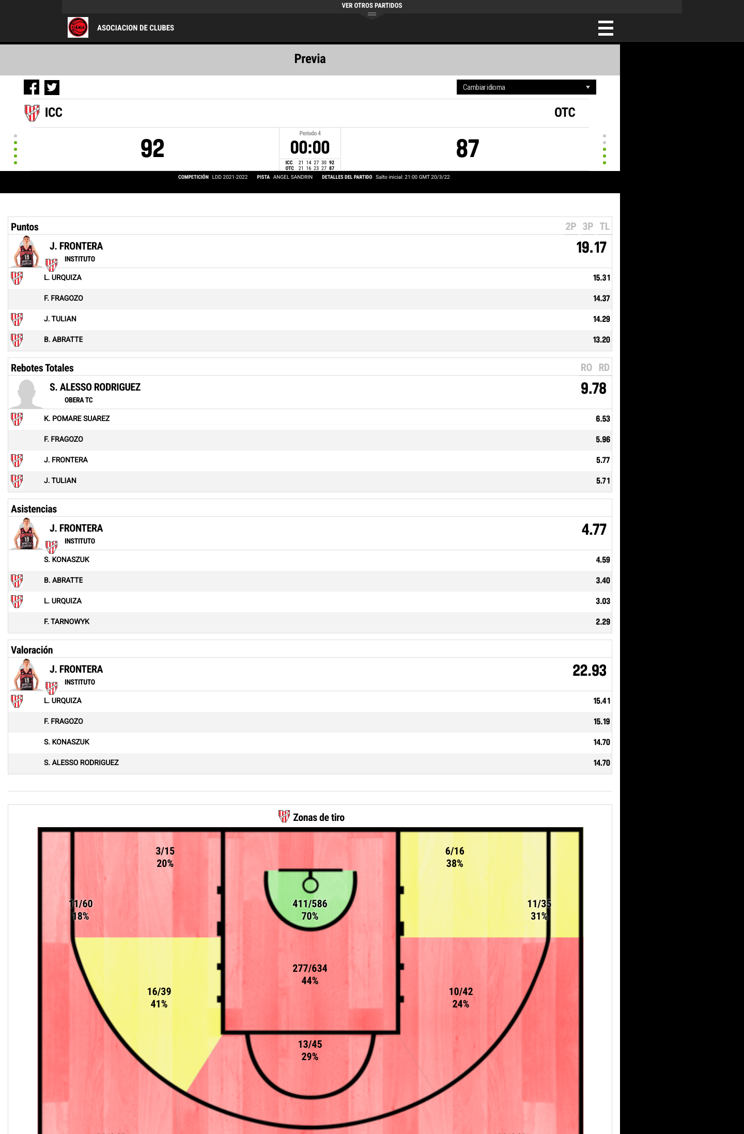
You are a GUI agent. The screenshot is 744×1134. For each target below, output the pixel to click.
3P (587, 226)
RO (586, 367)
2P (571, 226)
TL (604, 226)
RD (604, 367)
